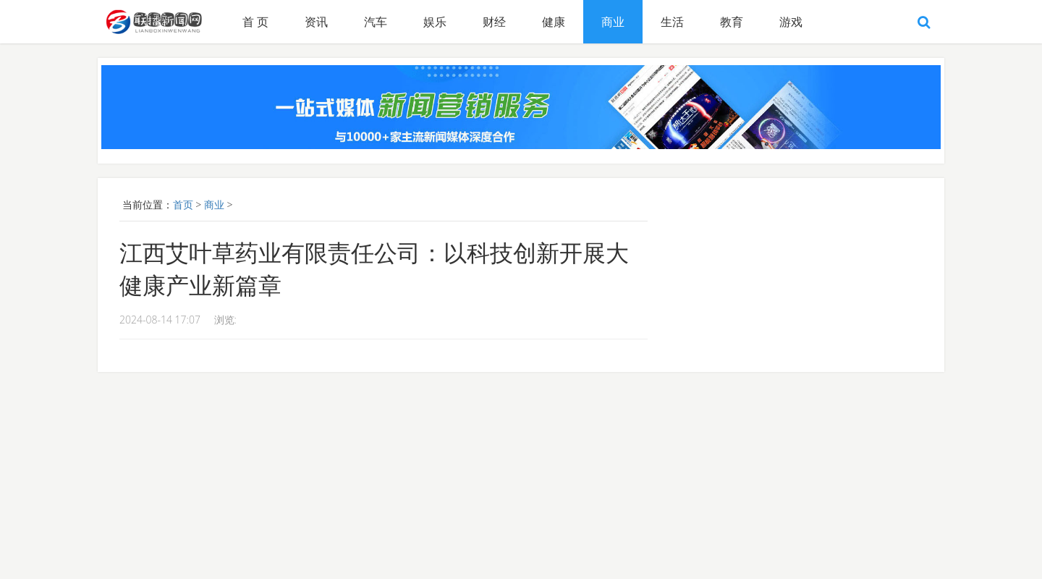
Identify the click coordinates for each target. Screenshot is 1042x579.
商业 (612, 22)
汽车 (375, 22)
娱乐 (434, 22)
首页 (183, 204)
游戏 (790, 22)
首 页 (255, 22)
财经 (494, 22)
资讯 (316, 22)
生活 (672, 22)
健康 (553, 22)
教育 (731, 22)
